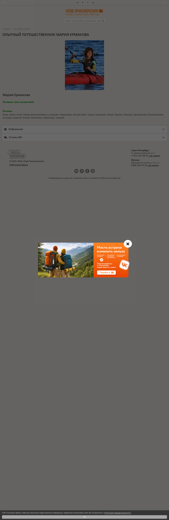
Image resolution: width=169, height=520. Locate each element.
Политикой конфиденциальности (117, 513)
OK (84, 517)
